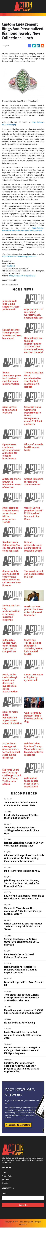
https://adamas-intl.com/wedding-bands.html (19, 257)
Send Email (11, 266)
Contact (5, 1183)
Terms (4, 1173)
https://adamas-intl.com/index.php (22, 276)
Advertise (5, 1180)
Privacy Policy (7, 1176)
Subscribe (23, 1205)
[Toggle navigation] (4, 14)
